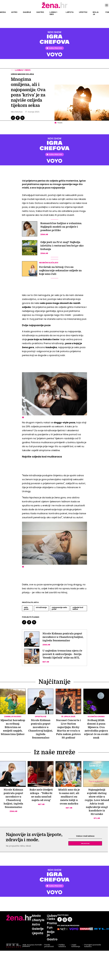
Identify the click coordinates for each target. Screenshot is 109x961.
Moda (3, 12)
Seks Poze (26, 608)
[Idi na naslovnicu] (54, 8)
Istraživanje (41, 607)
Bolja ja (95, 13)
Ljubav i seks (53, 13)
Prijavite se (85, 843)
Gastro (40, 12)
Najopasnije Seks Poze (59, 608)
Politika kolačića (62, 945)
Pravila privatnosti (49, 945)
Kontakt (38, 945)
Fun (107, 12)
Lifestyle (83, 12)
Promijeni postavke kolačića (92, 945)
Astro (14, 12)
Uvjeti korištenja (76, 945)
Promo (52, 923)
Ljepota (70, 12)
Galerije (27, 12)
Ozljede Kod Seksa (77, 608)
